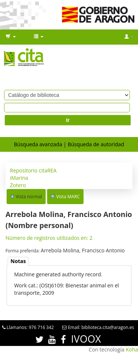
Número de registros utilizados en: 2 (49, 237)
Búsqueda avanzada (38, 144)
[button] (10, 36)
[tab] (18, 261)
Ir (68, 120)
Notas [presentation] (18, 261)
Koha (132, 349)
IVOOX (86, 339)
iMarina (19, 177)
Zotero (18, 185)
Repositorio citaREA (33, 170)
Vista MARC (68, 196)
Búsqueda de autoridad (96, 144)
